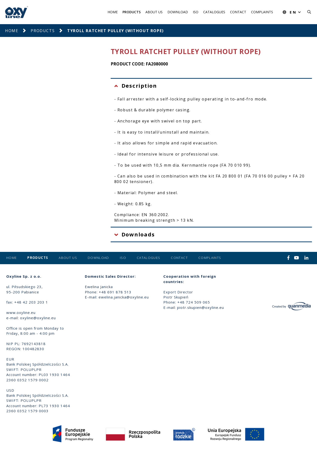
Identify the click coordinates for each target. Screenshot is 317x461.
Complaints (262, 12)
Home (113, 12)
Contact (238, 12)
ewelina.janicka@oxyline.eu (124, 297)
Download (177, 12)
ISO (195, 12)
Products (131, 12)
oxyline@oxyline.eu (38, 317)
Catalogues (214, 12)
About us (154, 12)
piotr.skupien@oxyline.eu (200, 307)
